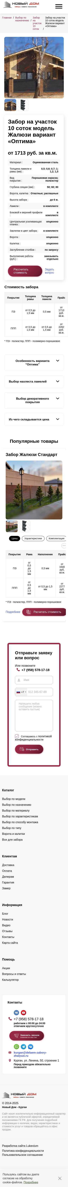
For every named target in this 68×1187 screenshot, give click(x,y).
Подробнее (30, 1182)
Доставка (8, 870)
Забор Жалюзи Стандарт (31, 454)
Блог (5, 918)
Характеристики (33, 538)
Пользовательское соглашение (22, 1160)
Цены (15, 538)
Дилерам (8, 881)
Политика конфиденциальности (23, 1156)
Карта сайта (10, 948)
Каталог (8, 795)
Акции (6, 973)
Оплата (7, 876)
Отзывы (7, 936)
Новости (7, 924)
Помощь (8, 964)
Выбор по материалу (15, 815)
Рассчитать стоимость (21, 271)
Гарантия (8, 887)
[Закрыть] (60, 1178)
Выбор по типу (11, 833)
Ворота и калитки (13, 839)
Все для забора (12, 844)
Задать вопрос (49, 271)
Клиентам (9, 861)
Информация (12, 910)
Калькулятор (10, 985)
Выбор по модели (13, 804)
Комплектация (56, 538)
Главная (6, 17)
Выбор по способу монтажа (20, 827)
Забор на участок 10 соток (37, 23)
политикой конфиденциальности (33, 743)
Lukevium (32, 1151)
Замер (6, 893)
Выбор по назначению (22, 19)
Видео (6, 930)
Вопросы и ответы (14, 979)
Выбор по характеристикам (20, 821)
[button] (6, 441)
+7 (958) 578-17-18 (36, 670)
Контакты (8, 942)
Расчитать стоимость (47, 611)
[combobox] (21, 692)
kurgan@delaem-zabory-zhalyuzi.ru (30, 1059)
